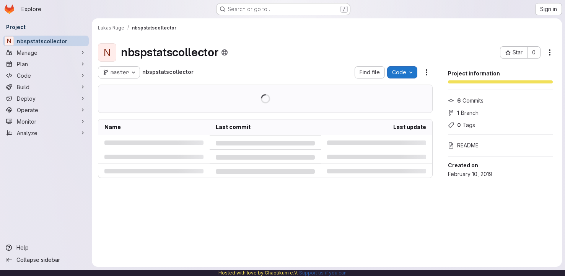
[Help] (46, 247)
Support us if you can (323, 273)
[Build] (46, 87)
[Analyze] (46, 132)
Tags (461, 125)
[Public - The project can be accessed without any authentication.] (224, 52)
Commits (466, 100)
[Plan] (46, 64)
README (463, 145)
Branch (463, 112)
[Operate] (46, 110)
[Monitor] (46, 121)
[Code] (46, 75)
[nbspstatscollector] (46, 41)
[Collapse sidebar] (46, 260)
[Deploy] (46, 98)
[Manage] (46, 52)
